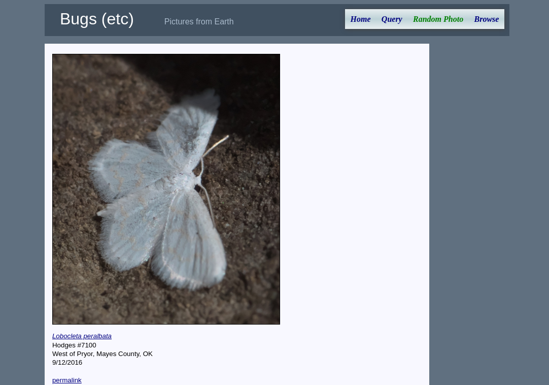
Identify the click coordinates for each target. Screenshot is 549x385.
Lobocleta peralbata (82, 336)
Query (392, 19)
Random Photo (438, 19)
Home (361, 19)
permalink (67, 380)
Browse (486, 19)
